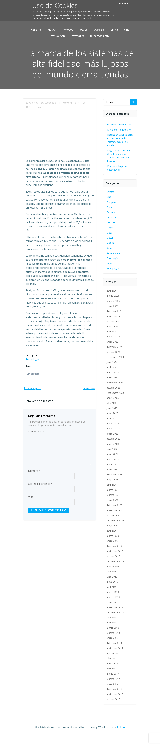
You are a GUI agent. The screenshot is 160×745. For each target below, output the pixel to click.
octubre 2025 (113, 331)
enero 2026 (112, 315)
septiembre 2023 (115, 402)
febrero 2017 (113, 688)
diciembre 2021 (114, 484)
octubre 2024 (113, 361)
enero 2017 (112, 693)
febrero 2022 (113, 474)
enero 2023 (112, 443)
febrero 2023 (113, 438)
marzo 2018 (113, 637)
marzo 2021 (113, 499)
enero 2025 (112, 351)
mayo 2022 (112, 463)
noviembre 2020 (115, 520)
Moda (110, 242)
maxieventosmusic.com (119, 134)
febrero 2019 (113, 606)
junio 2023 (112, 417)
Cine (126, 29)
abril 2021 (112, 494)
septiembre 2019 (115, 571)
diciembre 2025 (114, 320)
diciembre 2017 (114, 652)
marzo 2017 (113, 683)
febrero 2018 (113, 642)
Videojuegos (113, 278)
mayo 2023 (112, 422)
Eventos (111, 221)
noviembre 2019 (115, 560)
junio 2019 (112, 586)
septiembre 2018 (115, 622)
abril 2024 (112, 377)
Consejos (111, 216)
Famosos (67, 29)
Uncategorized (99, 35)
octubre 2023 (113, 397)
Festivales (78, 35)
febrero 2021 (113, 504)
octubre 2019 (113, 565)
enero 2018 (112, 647)
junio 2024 (112, 371)
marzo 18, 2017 (69, 113)
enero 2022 (112, 479)
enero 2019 (112, 612)
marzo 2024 (113, 382)
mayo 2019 (112, 591)
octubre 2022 (113, 448)
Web (30, 507)
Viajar (114, 29)
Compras (99, 29)
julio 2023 (112, 412)
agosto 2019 (113, 576)
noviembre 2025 (115, 325)
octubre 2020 (113, 525)
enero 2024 (112, 387)
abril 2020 (112, 540)
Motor (110, 247)
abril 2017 (112, 678)
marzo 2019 (113, 601)
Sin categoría (113, 262)
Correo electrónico (40, 494)
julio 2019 (112, 581)
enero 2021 (112, 509)
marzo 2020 (113, 545)
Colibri (121, 736)
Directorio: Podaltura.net (120, 139)
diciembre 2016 (114, 698)
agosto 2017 (113, 663)
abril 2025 (112, 341)
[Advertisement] (60, 146)
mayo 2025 (112, 336)
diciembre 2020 (114, 514)
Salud (109, 257)
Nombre (34, 481)
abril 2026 (112, 300)
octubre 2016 (113, 708)
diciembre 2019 (114, 555)
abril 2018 (112, 632)
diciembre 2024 (114, 356)
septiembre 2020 (115, 530)
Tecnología (58, 35)
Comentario (36, 442)
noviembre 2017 (115, 657)
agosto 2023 (113, 407)
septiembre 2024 (115, 366)
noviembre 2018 (115, 617)
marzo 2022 (113, 468)
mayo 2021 (112, 489)
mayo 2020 (112, 535)
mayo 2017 (112, 673)
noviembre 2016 (115, 703)
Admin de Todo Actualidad (41, 113)
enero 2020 (112, 550)
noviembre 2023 (115, 392)
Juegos (83, 29)
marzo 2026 (113, 305)
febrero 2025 (113, 346)
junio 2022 (112, 458)
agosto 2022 (113, 453)
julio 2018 (112, 627)
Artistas (36, 29)
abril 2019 (112, 596)
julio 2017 (112, 668)
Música (52, 29)
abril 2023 (112, 428)
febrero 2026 (113, 310)
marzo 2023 (113, 433)
